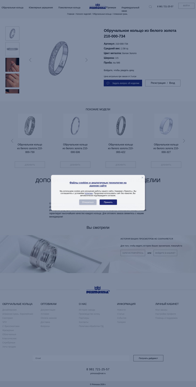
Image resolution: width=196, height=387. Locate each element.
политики (89, 193)
